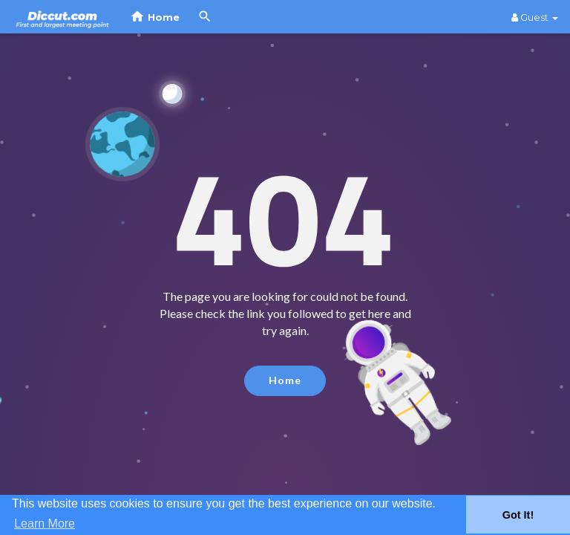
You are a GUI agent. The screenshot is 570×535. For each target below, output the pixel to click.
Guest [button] (534, 17)
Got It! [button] (518, 515)
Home (285, 380)
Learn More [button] (44, 523)
